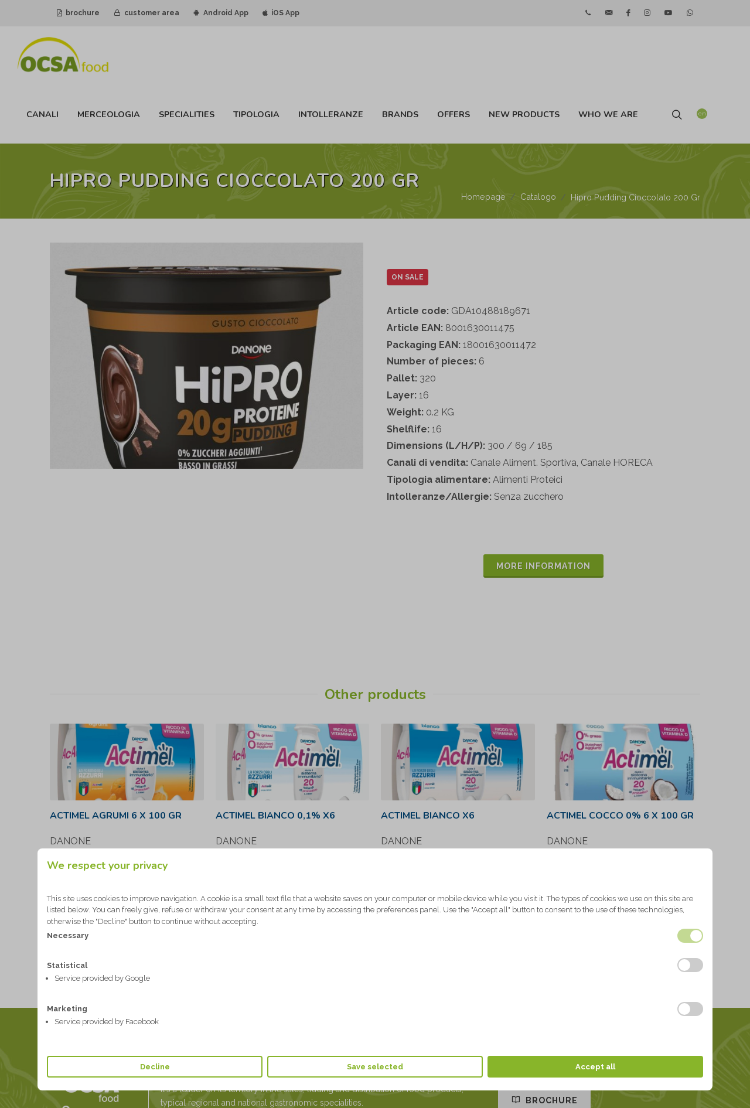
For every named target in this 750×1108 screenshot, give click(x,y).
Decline (155, 1066)
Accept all (595, 1066)
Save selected (375, 1066)
